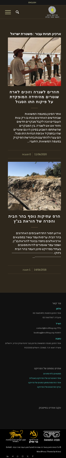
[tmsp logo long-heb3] (38, 12)
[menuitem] (32, 2)
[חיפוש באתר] (17, 12)
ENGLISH (32, 2)
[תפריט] (9, 12)
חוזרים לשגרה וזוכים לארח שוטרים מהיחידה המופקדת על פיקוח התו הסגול (34, 97)
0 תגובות (26, 154)
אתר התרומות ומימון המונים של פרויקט (44, 382)
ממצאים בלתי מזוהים (52, 373)
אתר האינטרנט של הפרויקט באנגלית (45, 378)
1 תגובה (26, 269)
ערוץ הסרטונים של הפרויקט (49, 387)
